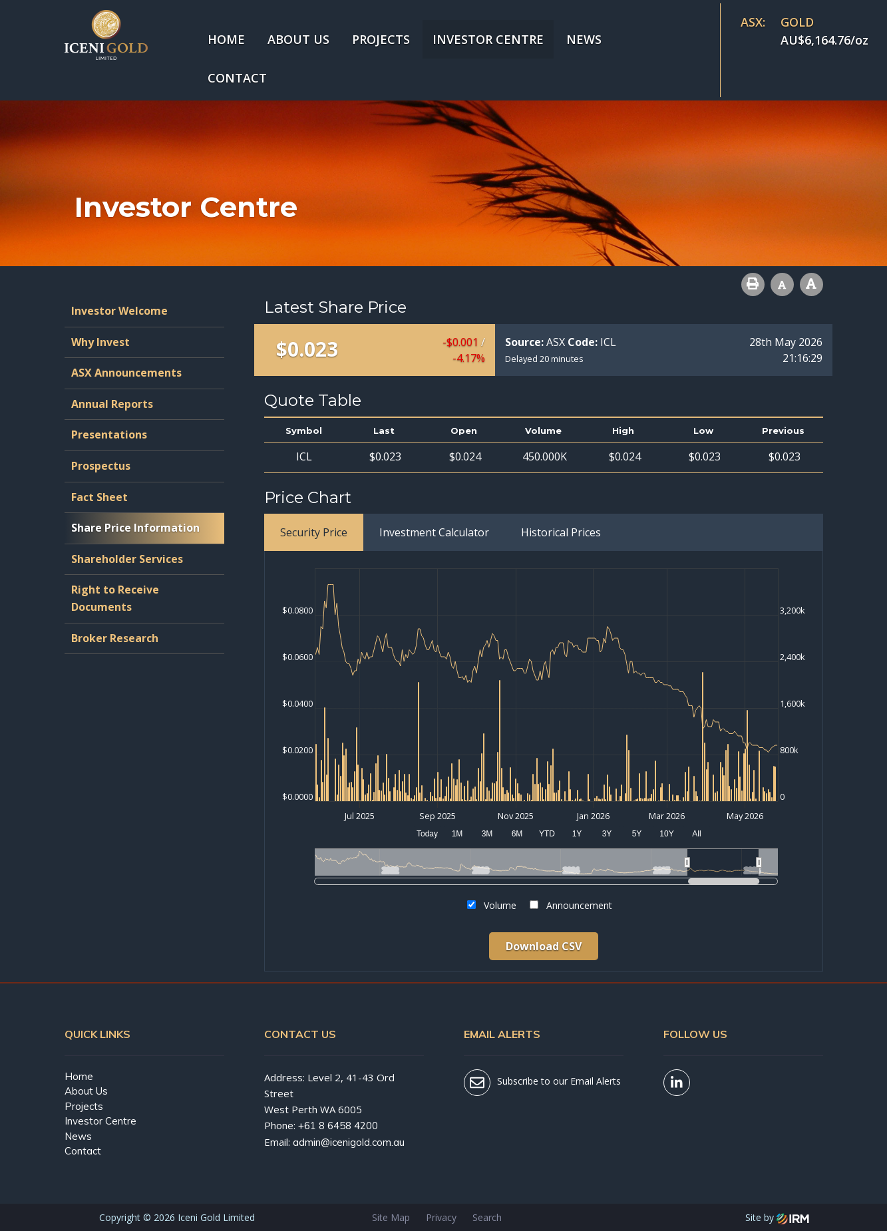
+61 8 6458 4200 (338, 1125)
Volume (500, 905)
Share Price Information (135, 527)
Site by (777, 1217)
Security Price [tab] (313, 532)
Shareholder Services (127, 559)
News (584, 39)
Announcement (579, 905)
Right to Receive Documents (115, 598)
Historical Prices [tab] (561, 532)
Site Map (391, 1217)
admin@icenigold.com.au (349, 1142)
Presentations (109, 434)
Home (226, 39)
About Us (298, 39)
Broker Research (114, 638)
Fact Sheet (99, 497)
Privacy (441, 1217)
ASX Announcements (126, 372)
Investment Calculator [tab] (434, 532)
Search (487, 1217)
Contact (237, 78)
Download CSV (544, 946)
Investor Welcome (119, 310)
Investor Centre (488, 39)
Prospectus (100, 465)
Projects (381, 39)
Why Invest (100, 342)
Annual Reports (112, 404)
